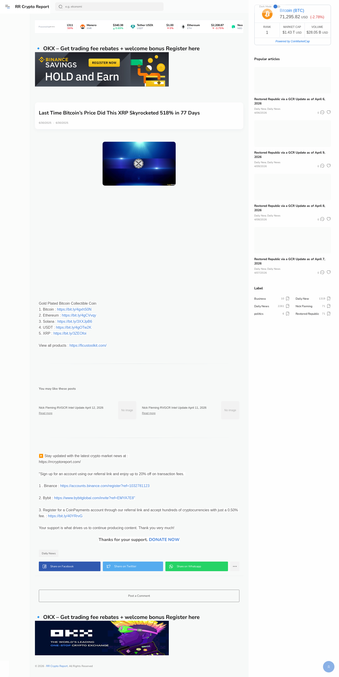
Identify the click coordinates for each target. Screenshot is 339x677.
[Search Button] (61, 6)
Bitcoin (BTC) (292, 10)
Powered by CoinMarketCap (292, 41)
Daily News (70, 553)
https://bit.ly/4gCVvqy (100, 315)
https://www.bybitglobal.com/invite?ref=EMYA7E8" (115, 498)
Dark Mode (232, 6)
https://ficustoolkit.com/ (108, 345)
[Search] (110, 6)
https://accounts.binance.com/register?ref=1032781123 (125, 486)
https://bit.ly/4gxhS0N (95, 309)
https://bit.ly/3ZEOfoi (90, 333)
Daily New (260, 109)
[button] (8, 6)
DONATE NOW (174, 540)
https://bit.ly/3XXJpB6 (95, 321)
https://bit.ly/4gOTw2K (94, 327)
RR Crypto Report (33, 6)
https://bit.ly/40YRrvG (107, 516)
